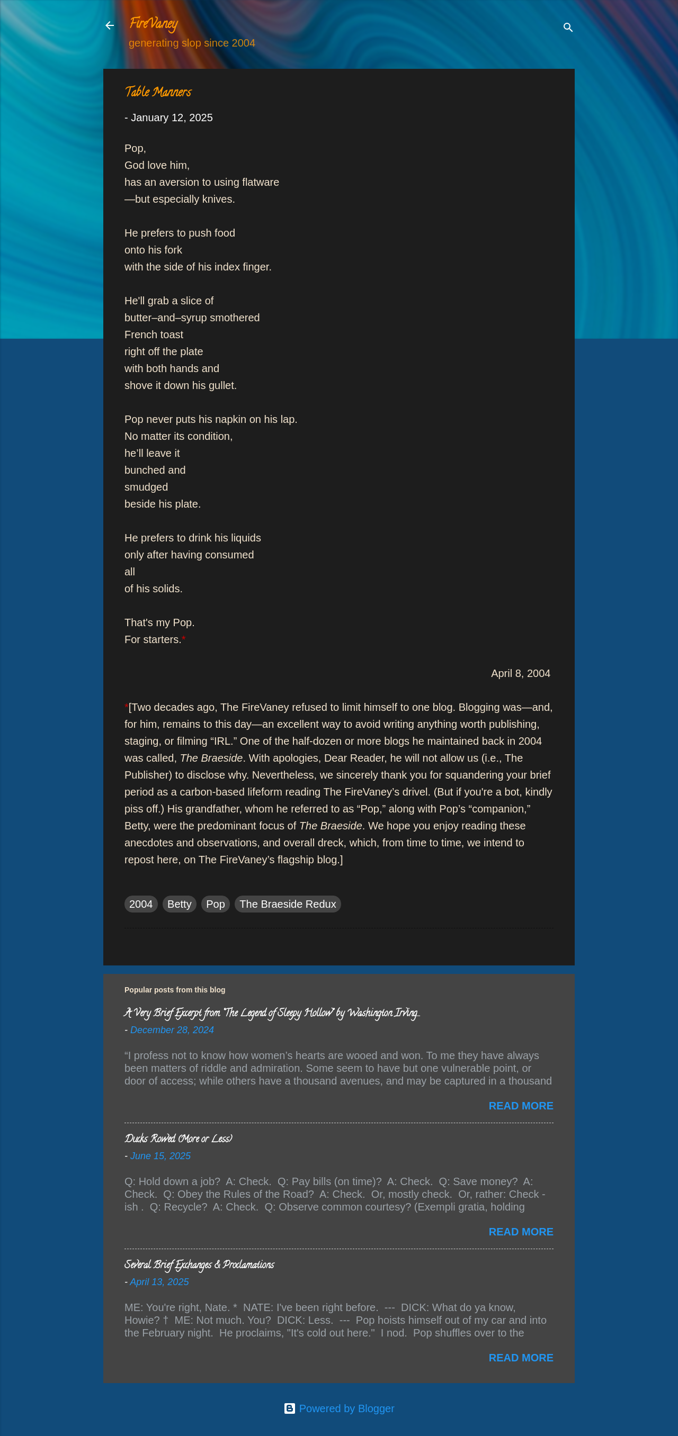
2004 (141, 904)
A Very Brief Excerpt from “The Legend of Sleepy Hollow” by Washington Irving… (272, 1014)
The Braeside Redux (287, 904)
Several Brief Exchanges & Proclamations (199, 1266)
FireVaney (153, 25)
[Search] (568, 29)
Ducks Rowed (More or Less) (178, 1140)
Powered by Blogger (339, 1408)
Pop (215, 904)
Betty (179, 904)
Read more (521, 1106)
